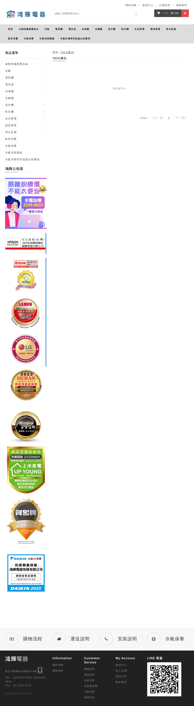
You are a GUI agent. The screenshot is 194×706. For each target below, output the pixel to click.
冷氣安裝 (89, 680)
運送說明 (89, 674)
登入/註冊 (121, 670)
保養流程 (89, 697)
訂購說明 (166, 5)
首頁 (55, 52)
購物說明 (89, 669)
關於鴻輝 (132, 5)
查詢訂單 (121, 676)
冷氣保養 (89, 691)
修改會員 (121, 682)
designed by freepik (18, 693)
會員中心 (149, 5)
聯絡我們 (181, 5)
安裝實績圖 (91, 686)
